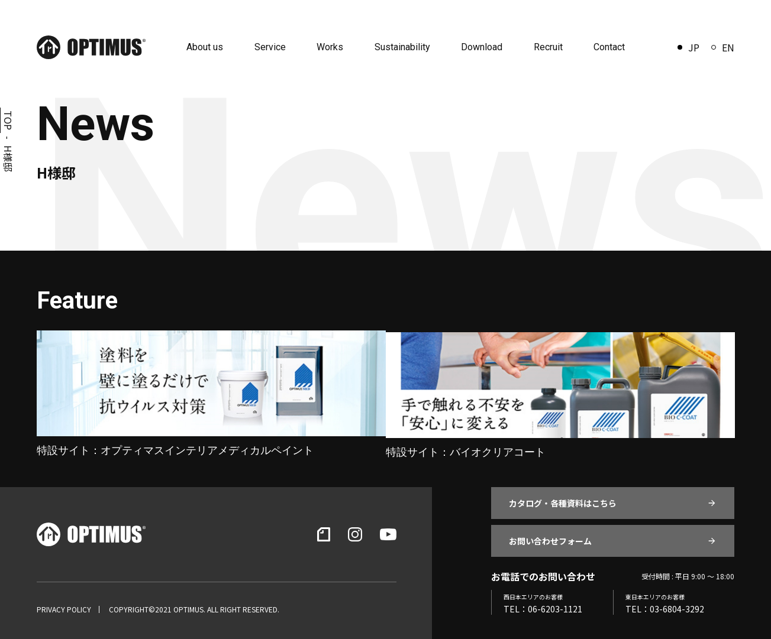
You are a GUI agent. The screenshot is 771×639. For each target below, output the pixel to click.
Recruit (545, 47)
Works (331, 47)
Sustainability (402, 47)
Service (273, 47)
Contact (605, 47)
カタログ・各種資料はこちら (563, 499)
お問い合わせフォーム (550, 537)
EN (722, 47)
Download (480, 47)
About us (209, 47)
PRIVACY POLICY (64, 605)
